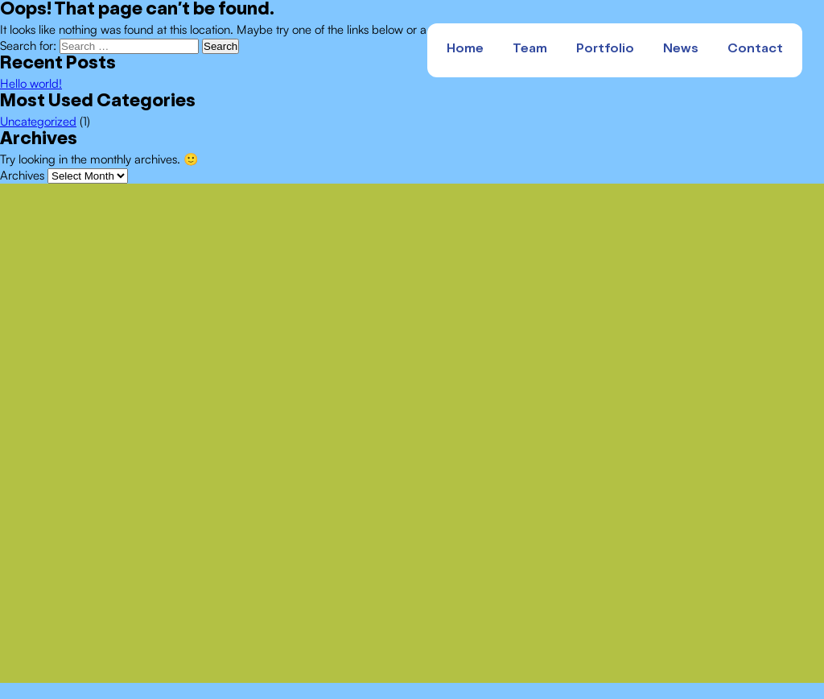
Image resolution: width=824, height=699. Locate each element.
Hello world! (31, 83)
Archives (22, 175)
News (680, 49)
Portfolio (605, 49)
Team (530, 49)
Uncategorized (38, 121)
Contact (755, 49)
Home (465, 49)
